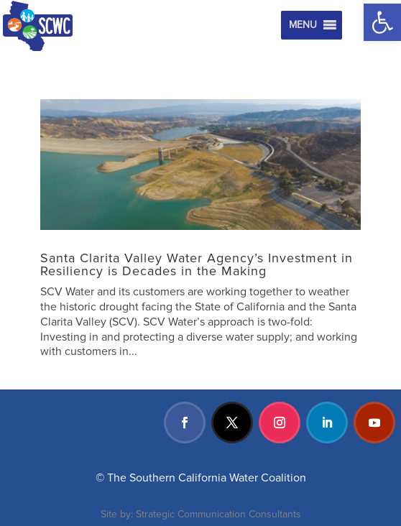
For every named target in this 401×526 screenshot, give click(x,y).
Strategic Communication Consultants (218, 514)
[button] (382, 22)
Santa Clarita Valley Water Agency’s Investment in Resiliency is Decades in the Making (196, 264)
